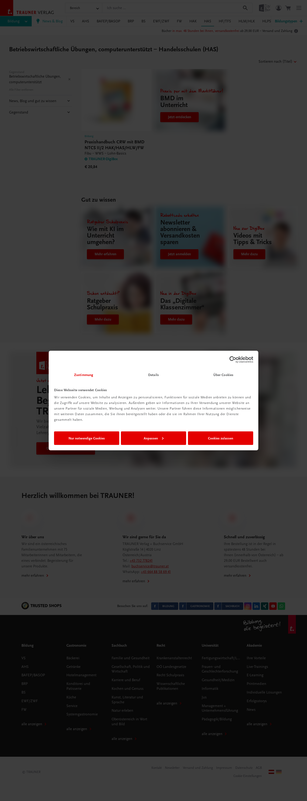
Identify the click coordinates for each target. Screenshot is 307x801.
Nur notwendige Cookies (86, 438)
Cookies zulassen (220, 438)
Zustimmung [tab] (83, 375)
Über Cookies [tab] (223, 375)
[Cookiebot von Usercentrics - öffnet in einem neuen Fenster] (232, 359)
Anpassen (154, 438)
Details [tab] (153, 375)
